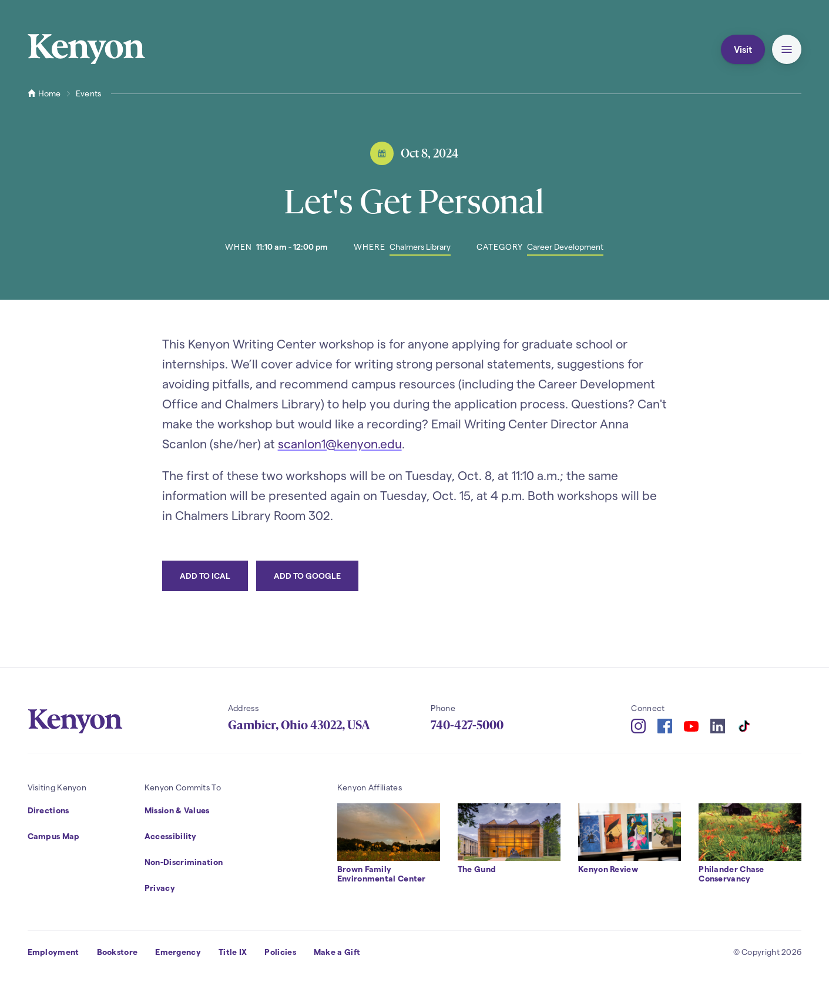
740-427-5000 (467, 725)
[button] (786, 49)
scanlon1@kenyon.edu (340, 443)
